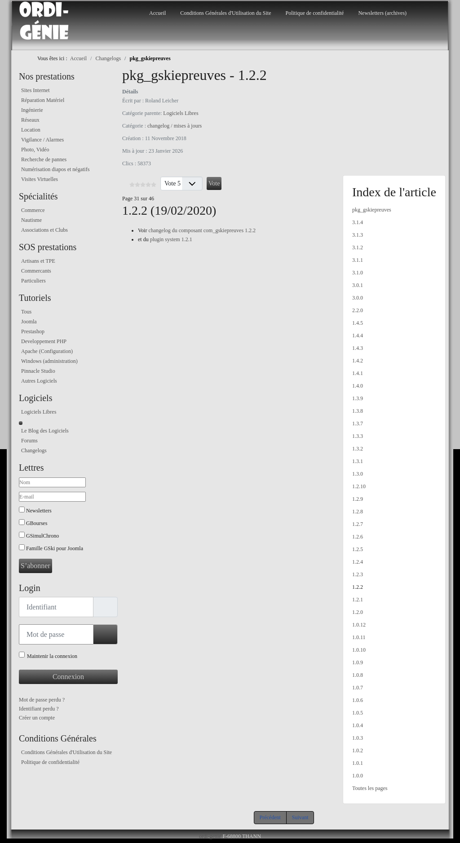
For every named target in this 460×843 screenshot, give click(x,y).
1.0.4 (357, 725)
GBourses (36, 523)
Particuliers (33, 281)
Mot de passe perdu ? (42, 700)
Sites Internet (35, 90)
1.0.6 (357, 700)
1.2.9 (357, 499)
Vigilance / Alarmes (42, 140)
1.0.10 (359, 650)
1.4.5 (357, 323)
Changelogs (34, 450)
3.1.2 (357, 247)
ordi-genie (210, 836)
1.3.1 (357, 461)
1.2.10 (359, 486)
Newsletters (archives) (382, 13)
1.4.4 (357, 335)
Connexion (68, 676)
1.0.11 (359, 637)
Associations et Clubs (44, 230)
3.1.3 (357, 235)
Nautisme (31, 220)
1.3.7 (357, 423)
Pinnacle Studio (38, 371)
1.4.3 (357, 348)
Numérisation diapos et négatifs (55, 169)
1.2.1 (357, 599)
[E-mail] (52, 497)
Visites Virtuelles (39, 179)
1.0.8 (357, 675)
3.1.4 (357, 222)
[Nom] (52, 482)
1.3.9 (357, 398)
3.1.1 (357, 260)
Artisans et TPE (38, 261)
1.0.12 (359, 625)
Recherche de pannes (43, 159)
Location (30, 130)
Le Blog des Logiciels (45, 431)
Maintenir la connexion (52, 656)
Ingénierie (32, 110)
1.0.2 (357, 750)
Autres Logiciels (39, 381)
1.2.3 (357, 574)
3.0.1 (357, 285)
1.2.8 (357, 511)
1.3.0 (357, 474)
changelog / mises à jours (174, 126)
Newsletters (39, 511)
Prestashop (32, 331)
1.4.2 (357, 361)
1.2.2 (357, 587)
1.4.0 (357, 386)
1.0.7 (357, 687)
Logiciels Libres (38, 412)
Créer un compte (37, 718)
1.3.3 (357, 436)
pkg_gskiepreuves (371, 210)
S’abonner (35, 565)
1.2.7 (357, 524)
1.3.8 (357, 411)
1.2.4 (357, 562)
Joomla (29, 321)
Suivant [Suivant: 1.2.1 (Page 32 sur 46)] (300, 817)
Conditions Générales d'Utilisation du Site (225, 13)
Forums (29, 440)
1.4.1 (357, 373)
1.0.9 (357, 662)
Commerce (33, 210)
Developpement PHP (43, 341)
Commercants (36, 271)
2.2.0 (357, 310)
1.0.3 (357, 738)
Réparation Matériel (42, 100)
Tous (26, 312)
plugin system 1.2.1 (171, 239)
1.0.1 (357, 763)
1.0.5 (357, 713)
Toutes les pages (369, 788)
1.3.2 (357, 449)
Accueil (157, 13)
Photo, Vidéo (35, 149)
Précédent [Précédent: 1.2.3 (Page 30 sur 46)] (270, 817)
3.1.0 (357, 272)
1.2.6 (357, 537)
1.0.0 (357, 775)
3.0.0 (357, 298)
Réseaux (30, 120)
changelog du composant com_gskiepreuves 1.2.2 (202, 230)
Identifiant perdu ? (39, 709)
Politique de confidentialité (314, 13)
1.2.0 (357, 612)
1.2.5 (357, 549)
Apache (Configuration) (47, 351)
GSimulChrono (42, 536)
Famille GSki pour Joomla (54, 548)
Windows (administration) (49, 361)
